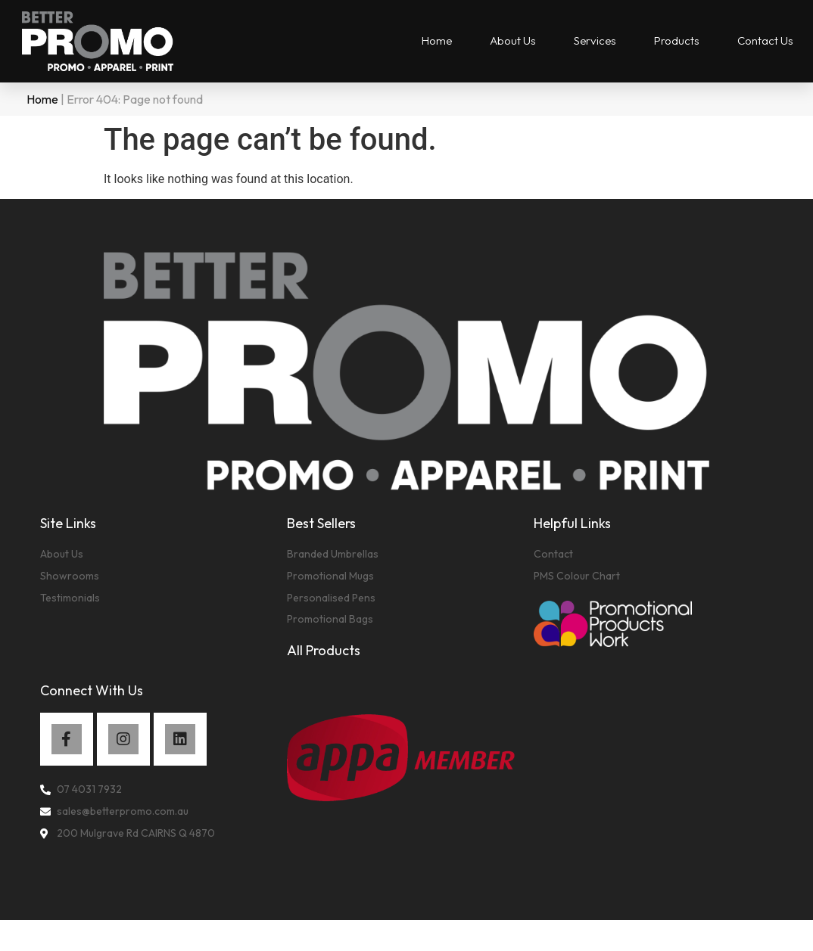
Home (437, 40)
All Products (323, 650)
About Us (513, 40)
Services (595, 40)
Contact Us (765, 40)
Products (676, 40)
